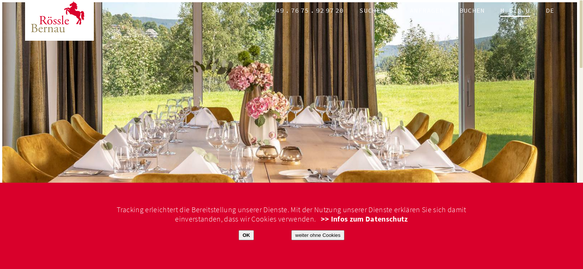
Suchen (372, 10)
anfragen (427, 10)
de (550, 10)
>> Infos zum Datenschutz (364, 219)
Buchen (472, 10)
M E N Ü (515, 10)
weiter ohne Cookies (318, 235)
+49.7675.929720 (307, 10)
